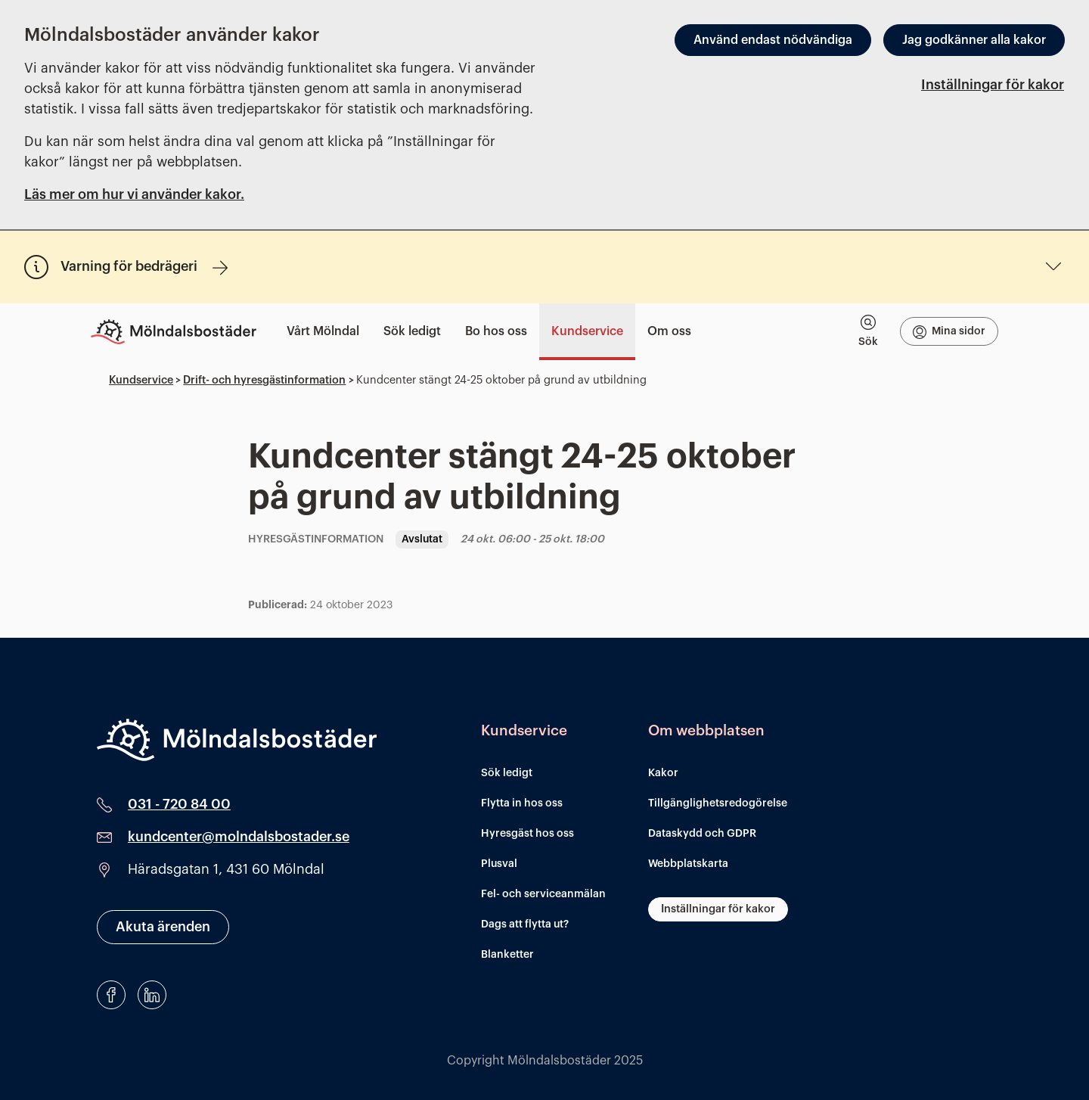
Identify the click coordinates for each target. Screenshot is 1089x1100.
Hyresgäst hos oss (527, 833)
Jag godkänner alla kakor (974, 40)
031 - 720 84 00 (179, 804)
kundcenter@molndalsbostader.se (238, 837)
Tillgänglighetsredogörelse (717, 803)
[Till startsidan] (179, 332)
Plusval (499, 864)
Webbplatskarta (688, 864)
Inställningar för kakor (992, 85)
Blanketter (507, 954)
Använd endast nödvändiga (772, 40)
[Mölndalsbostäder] (237, 740)
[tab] (868, 331)
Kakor (663, 773)
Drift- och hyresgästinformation (264, 380)
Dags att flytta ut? (525, 924)
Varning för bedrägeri (144, 267)
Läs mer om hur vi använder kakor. (134, 194)
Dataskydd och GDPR (702, 833)
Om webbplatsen (706, 730)
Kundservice (141, 380)
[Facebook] (111, 994)
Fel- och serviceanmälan (543, 894)
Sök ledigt (506, 773)
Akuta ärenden (163, 927)
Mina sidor (949, 332)
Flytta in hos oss (522, 803)
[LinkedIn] (152, 994)
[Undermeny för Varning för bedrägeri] (1054, 266)
